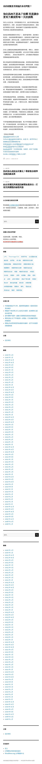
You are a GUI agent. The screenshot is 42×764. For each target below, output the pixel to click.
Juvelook (6, 149)
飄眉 (13, 290)
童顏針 (34, 279)
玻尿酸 (23, 275)
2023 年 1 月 (9, 444)
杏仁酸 (18, 260)
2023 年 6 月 (9, 432)
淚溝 (17, 275)
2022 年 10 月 (9, 452)
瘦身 (34, 275)
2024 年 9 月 (9, 395)
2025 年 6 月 (9, 372)
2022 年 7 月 (9, 459)
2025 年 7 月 (9, 370)
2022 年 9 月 (9, 454)
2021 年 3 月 (9, 499)
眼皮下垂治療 (26, 279)
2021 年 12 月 (9, 477)
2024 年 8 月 (9, 397)
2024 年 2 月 (9, 412)
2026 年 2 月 (9, 355)
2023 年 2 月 (9, 442)
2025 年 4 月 (9, 377)
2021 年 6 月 (9, 492)
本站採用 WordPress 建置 (28, 760)
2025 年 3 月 (9, 380)
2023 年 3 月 (9, 439)
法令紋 (6, 275)
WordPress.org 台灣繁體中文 (14, 753)
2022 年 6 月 (9, 462)
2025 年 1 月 (9, 385)
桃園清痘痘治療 (28, 260)
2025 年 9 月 (9, 365)
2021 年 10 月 (9, 482)
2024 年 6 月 (9, 402)
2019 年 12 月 (9, 519)
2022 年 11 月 (9, 449)
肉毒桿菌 (28, 283)
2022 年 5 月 (9, 464)
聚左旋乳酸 (13, 283)
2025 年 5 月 (9, 375)
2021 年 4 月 (9, 497)
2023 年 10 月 (9, 422)
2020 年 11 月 (9, 509)
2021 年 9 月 (9, 484)
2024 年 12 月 (9, 387)
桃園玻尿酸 (7, 264)
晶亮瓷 (12, 260)
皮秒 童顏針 (16, 279)
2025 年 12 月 (9, 360)
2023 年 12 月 (9, 417)
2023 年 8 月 (9, 427)
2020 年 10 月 (9, 511)
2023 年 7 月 (9, 429)
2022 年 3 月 (9, 469)
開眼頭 (16, 286)
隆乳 (22, 286)
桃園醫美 (7, 268)
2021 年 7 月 (9, 489)
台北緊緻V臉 (33, 257)
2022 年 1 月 (9, 474)
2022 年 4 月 (9, 467)
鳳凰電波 (19, 290)
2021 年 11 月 (9, 479)
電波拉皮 (28, 286)
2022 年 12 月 (9, 447)
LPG (5, 257)
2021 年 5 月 (9, 494)
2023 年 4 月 (9, 437)
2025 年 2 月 (9, 382)
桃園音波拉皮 (8, 271)
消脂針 (12, 275)
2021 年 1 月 (9, 504)
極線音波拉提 (23, 271)
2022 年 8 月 (9, 457)
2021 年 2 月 (9, 501)
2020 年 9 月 (9, 514)
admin (8, 158)
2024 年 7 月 (9, 400)
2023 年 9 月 (9, 424)
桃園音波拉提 (28, 268)
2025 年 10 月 (9, 362)
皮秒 (8, 279)
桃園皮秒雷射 (17, 264)
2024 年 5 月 (9, 405)
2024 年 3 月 (9, 410)
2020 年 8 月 (9, 516)
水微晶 (32, 271)
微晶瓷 (6, 260)
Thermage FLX (14, 257)
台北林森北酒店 (14, 205)
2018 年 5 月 (9, 524)
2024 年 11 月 (9, 390)
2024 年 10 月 (9, 392)
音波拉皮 (7, 290)
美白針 (6, 283)
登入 (6, 748)
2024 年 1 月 (9, 415)
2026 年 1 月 (9, 357)
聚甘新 (21, 283)
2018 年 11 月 (9, 521)
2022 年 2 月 (9, 472)
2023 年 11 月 (9, 419)
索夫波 (11, 139)
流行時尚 (8, 340)
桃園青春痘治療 (17, 268)
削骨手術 (24, 257)
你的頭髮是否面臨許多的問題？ (17, 6)
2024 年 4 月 (9, 407)
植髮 (15, 271)
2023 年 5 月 (9, 434)
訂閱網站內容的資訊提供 (13, 751)
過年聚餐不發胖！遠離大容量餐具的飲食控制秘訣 (20, 316)
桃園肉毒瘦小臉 (28, 264)
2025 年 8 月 (9, 367)
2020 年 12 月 (9, 506)
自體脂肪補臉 (8, 286)
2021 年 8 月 (9, 487)
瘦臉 (29, 275)
